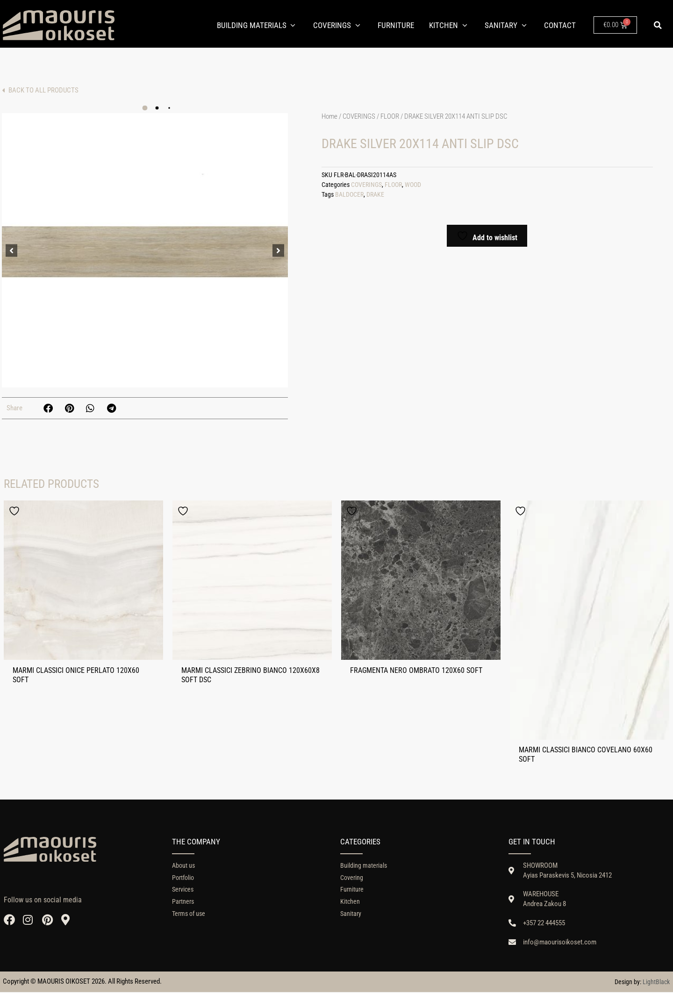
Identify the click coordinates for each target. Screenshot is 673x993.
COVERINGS (359, 116)
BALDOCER (349, 195)
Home (329, 116)
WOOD (413, 185)
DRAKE (375, 195)
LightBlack (656, 982)
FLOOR (389, 116)
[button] (658, 25)
